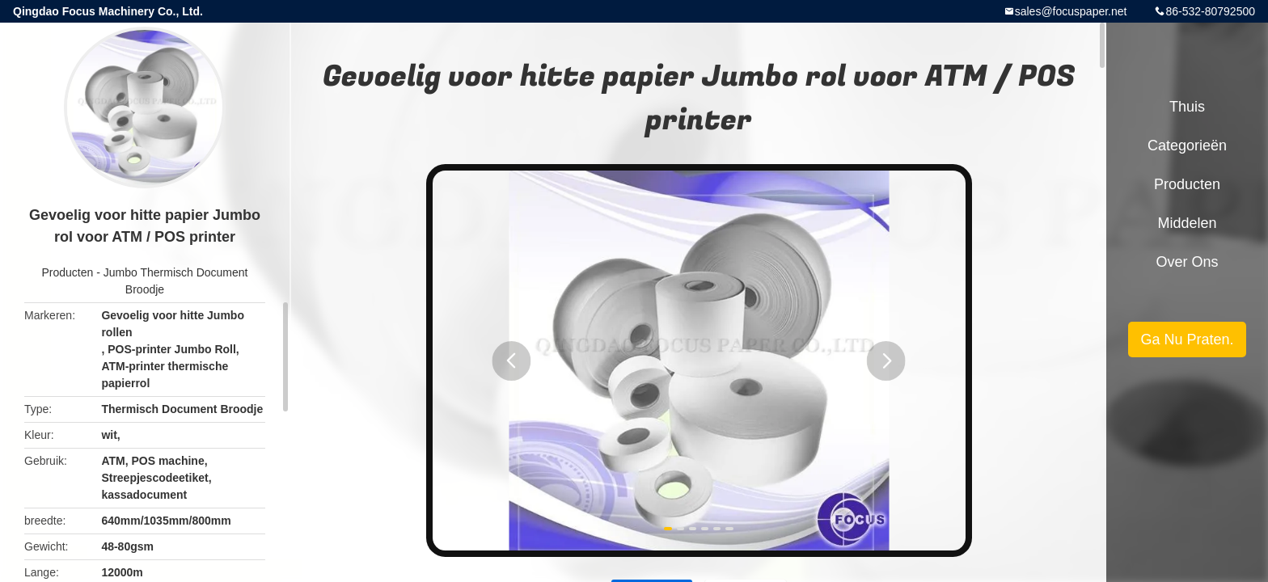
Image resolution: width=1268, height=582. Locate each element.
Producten (68, 272)
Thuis (1187, 107)
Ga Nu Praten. (1186, 339)
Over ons (1187, 262)
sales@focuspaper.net (1071, 11)
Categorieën (1187, 145)
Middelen (1186, 223)
